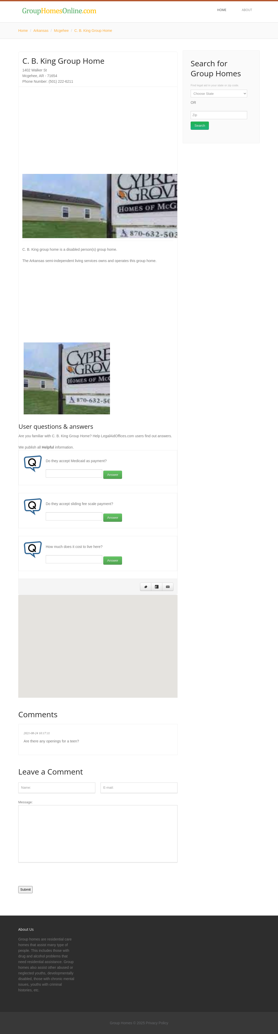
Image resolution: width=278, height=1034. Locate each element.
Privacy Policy (157, 1023)
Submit (25, 889)
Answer (112, 475)
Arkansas (40, 31)
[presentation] (57, 876)
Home (23, 31)
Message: (98, 831)
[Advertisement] (97, 127)
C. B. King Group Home (93, 31)
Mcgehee (61, 31)
